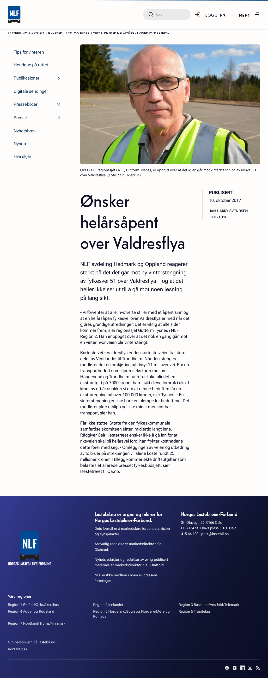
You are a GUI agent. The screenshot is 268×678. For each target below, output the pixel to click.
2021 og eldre (78, 33)
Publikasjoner (26, 78)
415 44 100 (189, 534)
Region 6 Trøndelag (194, 611)
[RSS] (257, 668)
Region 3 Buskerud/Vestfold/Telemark (209, 605)
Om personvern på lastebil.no (31, 642)
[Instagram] (250, 668)
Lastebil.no (18, 33)
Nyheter (55, 33)
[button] (249, 14)
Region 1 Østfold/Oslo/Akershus (33, 605)
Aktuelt (37, 33)
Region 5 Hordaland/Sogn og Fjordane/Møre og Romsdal (131, 614)
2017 (96, 33)
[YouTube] (234, 668)
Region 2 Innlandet (108, 605)
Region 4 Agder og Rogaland (31, 611)
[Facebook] (227, 668)
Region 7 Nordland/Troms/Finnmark (36, 623)
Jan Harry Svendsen (228, 211)
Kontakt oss (17, 649)
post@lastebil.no (215, 534)
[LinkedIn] (242, 668)
